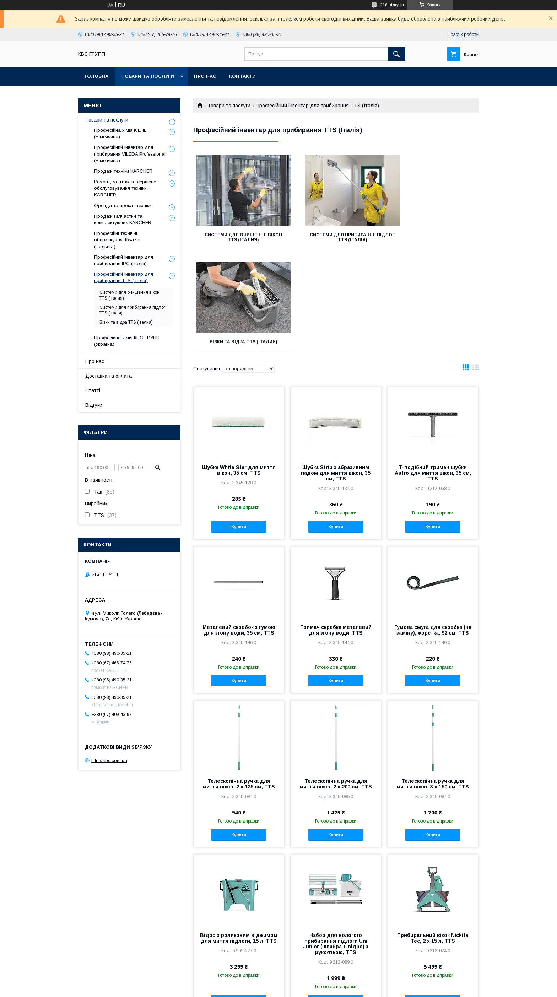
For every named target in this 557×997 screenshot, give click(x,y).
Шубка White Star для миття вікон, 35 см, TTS (239, 368)
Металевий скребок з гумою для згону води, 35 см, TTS (238, 528)
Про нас (205, 76)
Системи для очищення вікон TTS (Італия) (238, 237)
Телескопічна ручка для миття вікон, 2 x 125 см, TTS (238, 682)
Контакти (242, 76)
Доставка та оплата (108, 376)
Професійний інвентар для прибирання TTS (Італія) (123, 277)
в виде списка (475, 267)
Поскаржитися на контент (263, 987)
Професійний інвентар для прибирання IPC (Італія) (123, 260)
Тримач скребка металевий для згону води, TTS (336, 528)
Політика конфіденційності (319, 987)
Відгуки (93, 405)
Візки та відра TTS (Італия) (434, 234)
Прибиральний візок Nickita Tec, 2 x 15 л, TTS (432, 836)
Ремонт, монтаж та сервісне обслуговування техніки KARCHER (125, 188)
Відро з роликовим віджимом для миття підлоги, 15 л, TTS (238, 836)
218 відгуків (392, 4)
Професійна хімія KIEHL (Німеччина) (120, 133)
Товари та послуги (147, 76)
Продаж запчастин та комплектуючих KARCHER (122, 219)
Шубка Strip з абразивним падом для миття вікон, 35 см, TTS (336, 370)
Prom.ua (312, 981)
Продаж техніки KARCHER (123, 171)
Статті (92, 390)
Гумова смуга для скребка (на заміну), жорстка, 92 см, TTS (432, 528)
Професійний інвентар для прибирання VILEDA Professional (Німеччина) (130, 154)
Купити (238, 424)
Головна (96, 76)
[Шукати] (396, 54)
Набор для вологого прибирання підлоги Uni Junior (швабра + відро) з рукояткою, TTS (335, 841)
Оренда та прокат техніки (123, 205)
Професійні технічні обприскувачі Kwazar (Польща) (117, 240)
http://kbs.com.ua (109, 760)
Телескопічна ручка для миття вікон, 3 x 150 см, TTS (432, 682)
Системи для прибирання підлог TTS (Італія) (336, 237)
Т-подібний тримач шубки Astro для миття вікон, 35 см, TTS (433, 370)
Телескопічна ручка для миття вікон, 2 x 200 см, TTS (335, 682)
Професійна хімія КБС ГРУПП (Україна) (126, 341)
